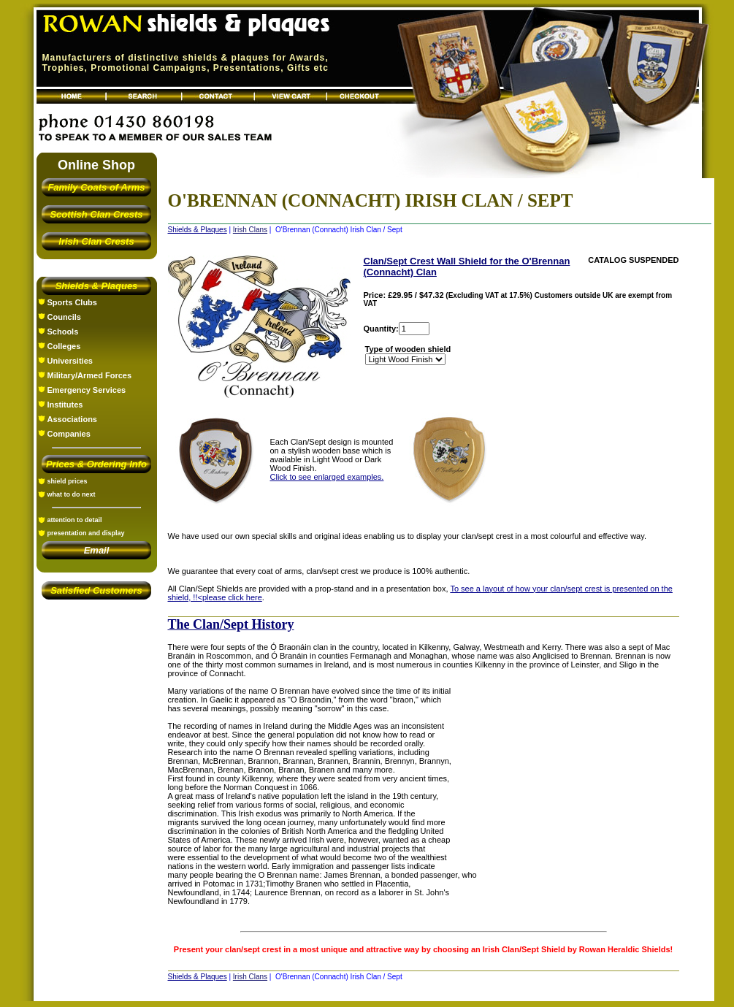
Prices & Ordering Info (96, 464)
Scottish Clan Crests (96, 214)
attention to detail (74, 520)
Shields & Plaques (97, 285)
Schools (63, 331)
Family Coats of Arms (96, 187)
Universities (70, 360)
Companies (69, 433)
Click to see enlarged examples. (327, 476)
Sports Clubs (72, 302)
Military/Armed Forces (89, 375)
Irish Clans (250, 230)
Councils (64, 317)
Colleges (64, 346)
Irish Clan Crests (96, 241)
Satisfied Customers (96, 590)
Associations (72, 419)
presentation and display (86, 533)
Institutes (65, 404)
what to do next (71, 494)
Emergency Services (86, 390)
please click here (232, 597)
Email (97, 550)
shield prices (67, 481)
